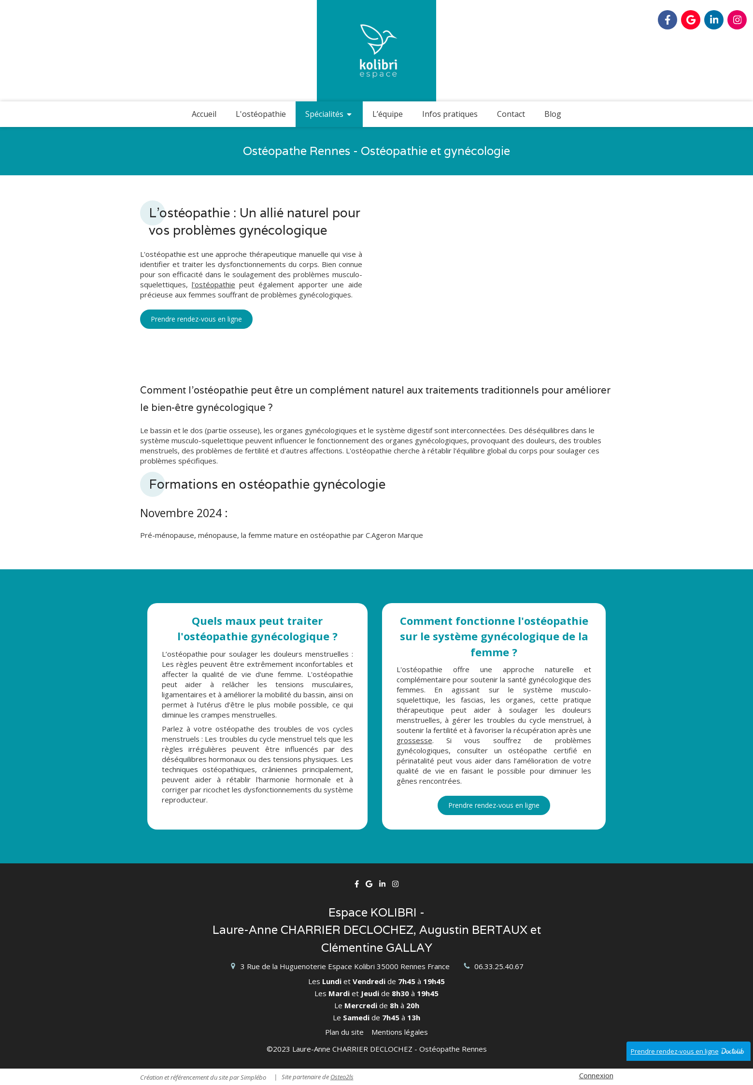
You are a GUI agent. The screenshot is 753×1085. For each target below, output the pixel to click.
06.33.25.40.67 (499, 966)
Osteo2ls (342, 1076)
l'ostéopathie (213, 284)
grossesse (414, 740)
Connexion (596, 1075)
